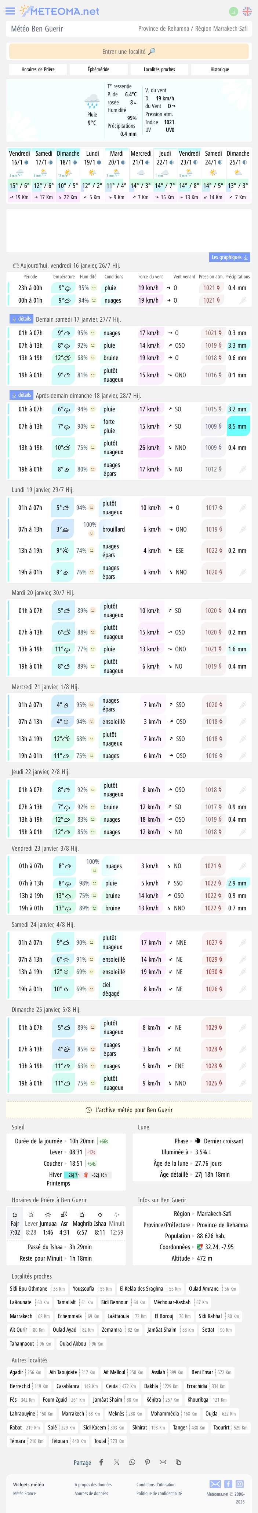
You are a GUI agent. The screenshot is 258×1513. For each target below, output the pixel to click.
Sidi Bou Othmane (28, 1288)
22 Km (67, 197)
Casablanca (77, 1386)
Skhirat (148, 1427)
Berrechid (29, 1386)
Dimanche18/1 (68, 157)
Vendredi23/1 (189, 157)
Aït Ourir (18, 1329)
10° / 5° (68, 185)
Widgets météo (28, 1484)
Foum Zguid (64, 1399)
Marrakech (21, 1316)
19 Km (19, 197)
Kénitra (162, 1399)
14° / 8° (189, 185)
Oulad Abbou (72, 1343)
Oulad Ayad (64, 1329)
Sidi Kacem (103, 1427)
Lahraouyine (32, 1413)
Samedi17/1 (44, 157)
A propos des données (93, 1484)
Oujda (221, 1413)
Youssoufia (83, 1288)
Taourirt (231, 1427)
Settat (208, 1329)
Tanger (189, 1427)
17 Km (43, 197)
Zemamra (112, 1329)
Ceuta (121, 1386)
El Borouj (164, 1316)
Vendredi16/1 (19, 157)
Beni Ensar (212, 1372)
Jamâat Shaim (162, 1329)
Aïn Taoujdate (72, 1372)
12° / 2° (92, 185)
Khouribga (207, 1399)
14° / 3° (141, 185)
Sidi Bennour (114, 1302)
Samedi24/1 (213, 157)
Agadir (25, 1372)
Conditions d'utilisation (156, 1484)
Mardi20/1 (116, 157)
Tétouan (69, 1441)
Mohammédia (173, 1413)
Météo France (24, 1493)
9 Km (116, 197)
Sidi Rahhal (210, 1316)
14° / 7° (165, 185)
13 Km (188, 197)
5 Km (92, 197)
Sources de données (91, 1493)
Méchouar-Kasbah (171, 1302)
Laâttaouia (118, 1316)
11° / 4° (116, 185)
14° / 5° (213, 185)
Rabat (25, 1427)
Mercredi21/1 (141, 157)
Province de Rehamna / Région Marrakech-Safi (193, 28)
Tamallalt (66, 1302)
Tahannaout (22, 1343)
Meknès (125, 1413)
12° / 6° (44, 185)
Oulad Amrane (204, 1288)
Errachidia (206, 1386)
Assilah (167, 1372)
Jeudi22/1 (165, 157)
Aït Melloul (123, 1372)
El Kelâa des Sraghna (141, 1288)
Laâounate (21, 1302)
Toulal (109, 1441)
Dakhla (161, 1386)
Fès (22, 1399)
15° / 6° (20, 185)
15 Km (165, 197)
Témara (27, 1441)
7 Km (140, 197)
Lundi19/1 (92, 157)
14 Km (213, 197)
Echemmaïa (70, 1316)
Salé (61, 1427)
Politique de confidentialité (159, 1493)
